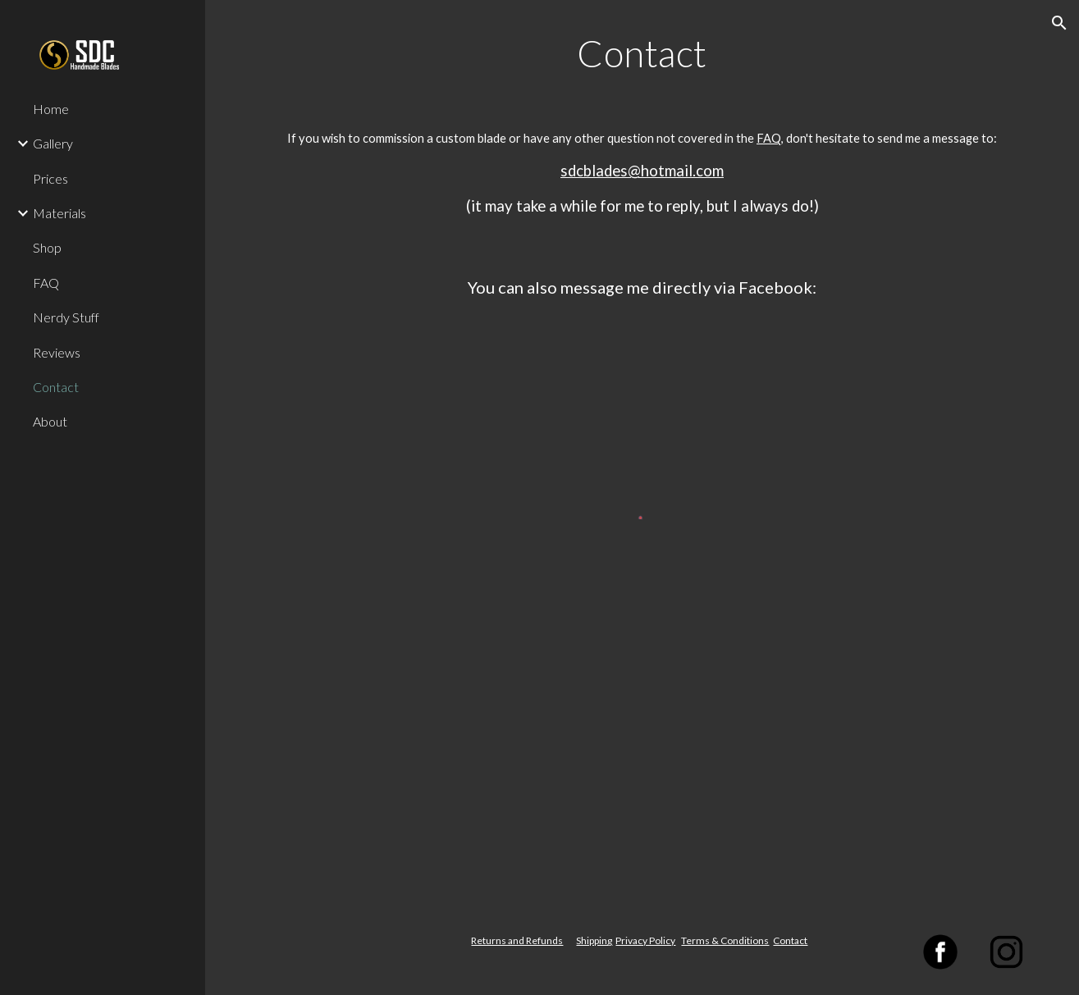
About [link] (50, 421)
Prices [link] (50, 178)
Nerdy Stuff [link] (66, 317)
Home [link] (51, 108)
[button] (1059, 23)
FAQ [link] (46, 282)
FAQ (769, 138)
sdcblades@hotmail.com (642, 171)
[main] (642, 68)
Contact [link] (56, 387)
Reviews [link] (56, 352)
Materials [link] (59, 213)
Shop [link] (47, 247)
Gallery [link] (53, 143)
